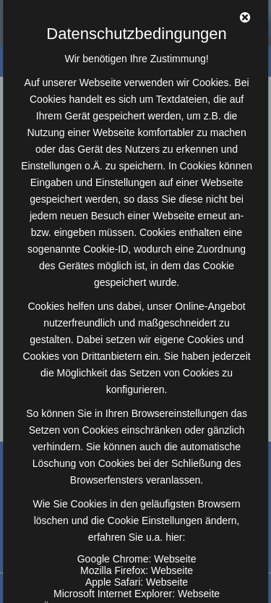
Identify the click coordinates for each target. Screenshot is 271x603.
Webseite (175, 559)
